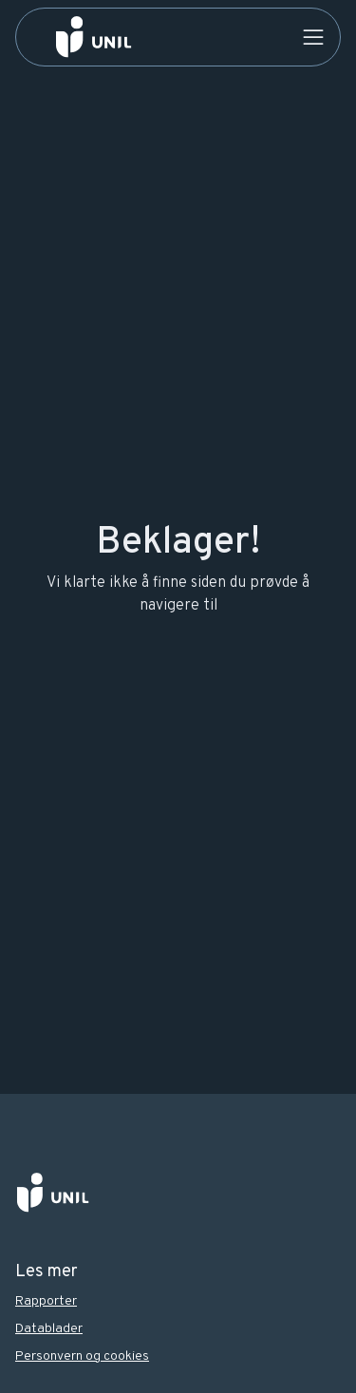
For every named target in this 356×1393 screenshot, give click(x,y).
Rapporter (46, 1301)
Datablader (49, 1329)
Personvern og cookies (82, 1356)
